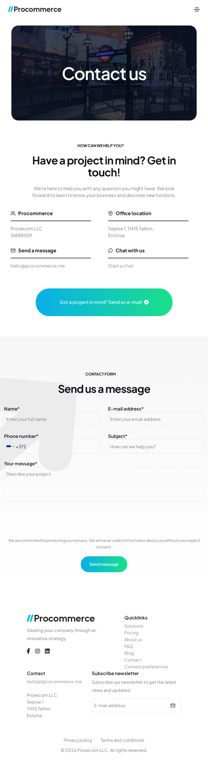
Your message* (20, 463)
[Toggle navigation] (197, 9)
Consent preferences (146, 666)
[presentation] (104, 520)
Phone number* (21, 436)
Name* (12, 409)
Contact (132, 660)
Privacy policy (78, 740)
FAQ (128, 646)
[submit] (172, 705)
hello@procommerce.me (38, 266)
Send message (104, 564)
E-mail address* (126, 409)
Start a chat (121, 266)
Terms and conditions (122, 740)
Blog (129, 653)
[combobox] (10, 446)
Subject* (118, 436)
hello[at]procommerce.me (54, 681)
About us (133, 639)
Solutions (133, 626)
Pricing (131, 632)
